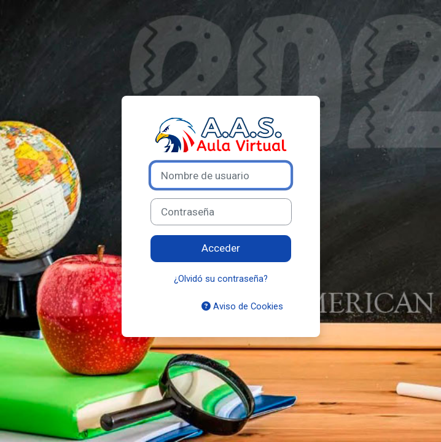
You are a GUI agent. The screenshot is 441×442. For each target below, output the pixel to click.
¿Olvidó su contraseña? (221, 278)
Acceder (220, 248)
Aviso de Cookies (242, 306)
